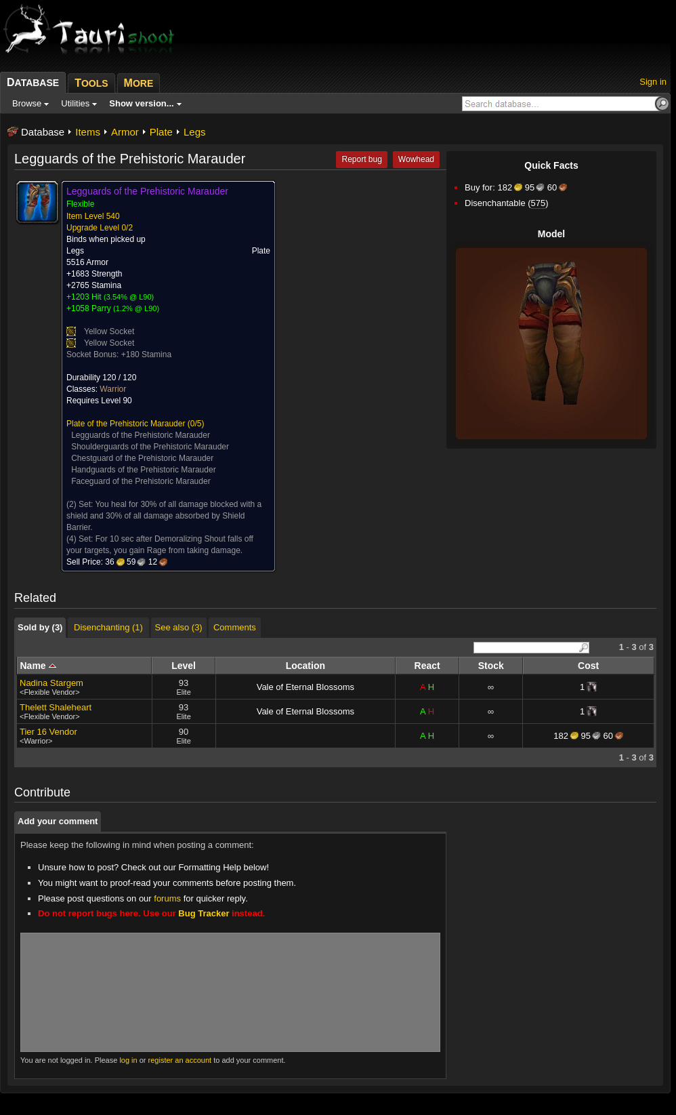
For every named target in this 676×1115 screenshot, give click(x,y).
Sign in (653, 82)
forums (167, 898)
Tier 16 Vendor (48, 732)
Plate (161, 132)
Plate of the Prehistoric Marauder (125, 423)
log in (128, 1060)
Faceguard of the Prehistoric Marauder (140, 481)
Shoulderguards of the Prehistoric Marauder (150, 446)
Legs (195, 132)
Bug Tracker (203, 913)
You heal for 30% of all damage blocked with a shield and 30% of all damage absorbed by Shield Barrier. (163, 516)
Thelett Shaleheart (55, 707)
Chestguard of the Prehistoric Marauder (142, 458)
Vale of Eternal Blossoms (305, 687)
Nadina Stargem (51, 683)
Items (87, 132)
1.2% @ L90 (136, 308)
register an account (180, 1060)
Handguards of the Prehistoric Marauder (143, 469)
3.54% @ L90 (129, 297)
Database (42, 132)
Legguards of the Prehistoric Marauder (140, 435)
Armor (125, 132)
